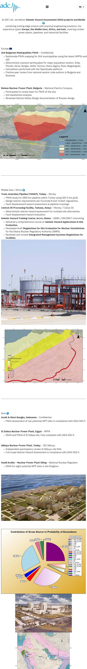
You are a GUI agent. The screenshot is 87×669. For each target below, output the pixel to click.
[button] (47, 6)
